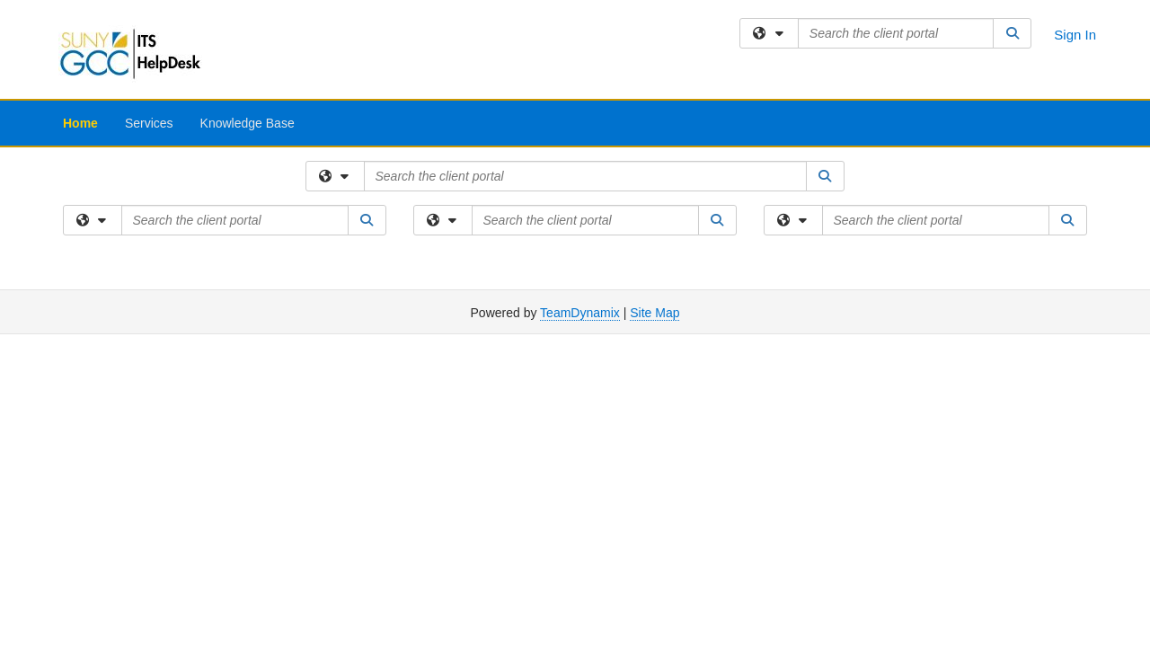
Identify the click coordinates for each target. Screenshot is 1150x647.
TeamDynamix (580, 313)
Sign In (1075, 34)
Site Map (654, 313)
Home (80, 123)
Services (149, 123)
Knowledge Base (247, 123)
